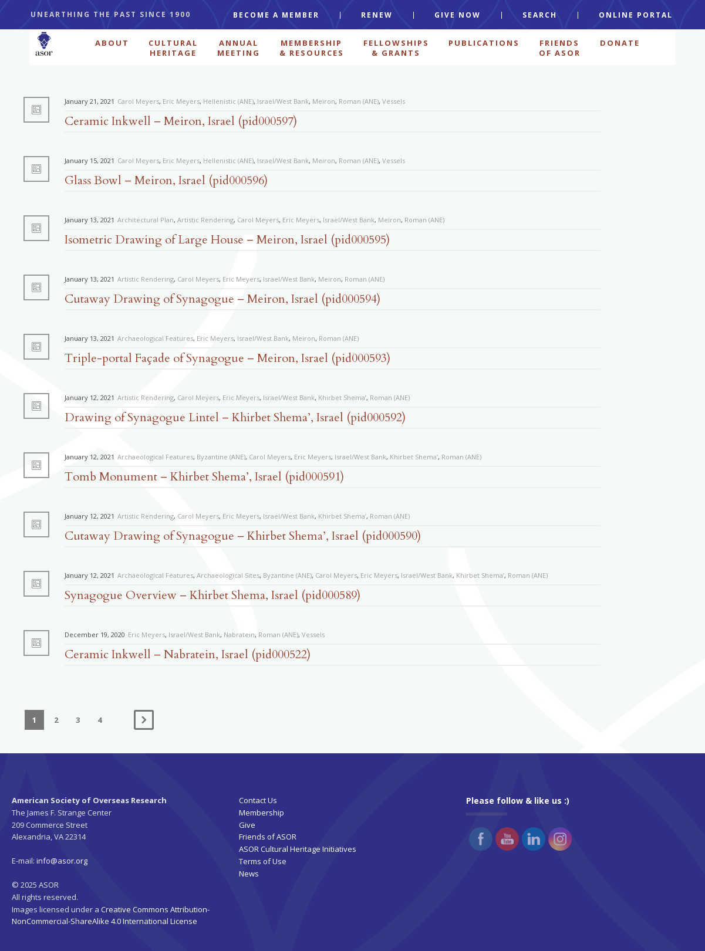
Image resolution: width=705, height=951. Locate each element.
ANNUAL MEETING (238, 47)
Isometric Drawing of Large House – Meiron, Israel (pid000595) (227, 240)
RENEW (377, 15)
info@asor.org (61, 860)
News (249, 873)
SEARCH (539, 15)
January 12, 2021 (89, 397)
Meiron (323, 101)
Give (247, 825)
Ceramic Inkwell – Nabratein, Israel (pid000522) (188, 654)
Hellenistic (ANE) (228, 101)
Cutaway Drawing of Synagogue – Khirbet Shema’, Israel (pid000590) (243, 536)
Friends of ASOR (267, 836)
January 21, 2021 (89, 101)
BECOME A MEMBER (276, 15)
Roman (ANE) (359, 101)
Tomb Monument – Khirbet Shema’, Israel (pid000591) (204, 477)
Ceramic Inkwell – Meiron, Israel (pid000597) (181, 121)
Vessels (393, 101)
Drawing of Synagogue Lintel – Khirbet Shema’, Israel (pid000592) (235, 417)
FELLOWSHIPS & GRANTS (396, 47)
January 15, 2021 (89, 160)
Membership (261, 812)
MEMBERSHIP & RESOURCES (311, 47)
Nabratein (239, 634)
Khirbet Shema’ (342, 397)
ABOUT (112, 43)
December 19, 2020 (95, 634)
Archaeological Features (155, 338)
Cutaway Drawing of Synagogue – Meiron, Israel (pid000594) (222, 299)
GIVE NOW (457, 15)
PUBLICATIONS (484, 43)
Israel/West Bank (283, 101)
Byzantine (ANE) (221, 456)
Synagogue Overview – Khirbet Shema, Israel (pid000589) (212, 595)
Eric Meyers (181, 101)
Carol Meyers (138, 101)
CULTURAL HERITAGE (173, 47)
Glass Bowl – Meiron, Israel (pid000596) (166, 180)
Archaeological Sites (228, 575)
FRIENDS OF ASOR (560, 47)
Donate (620, 43)
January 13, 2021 (89, 219)
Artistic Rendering (205, 219)
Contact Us (258, 800)
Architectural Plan (145, 219)
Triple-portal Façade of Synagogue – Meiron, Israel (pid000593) (227, 358)
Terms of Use (262, 861)
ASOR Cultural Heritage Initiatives (297, 849)
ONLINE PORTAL (636, 15)
